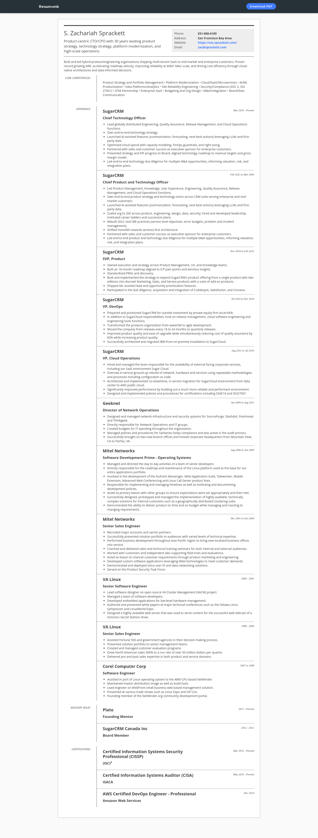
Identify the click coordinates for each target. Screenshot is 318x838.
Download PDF (261, 6)
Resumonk (49, 6)
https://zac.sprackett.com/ (217, 43)
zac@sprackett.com (212, 47)
